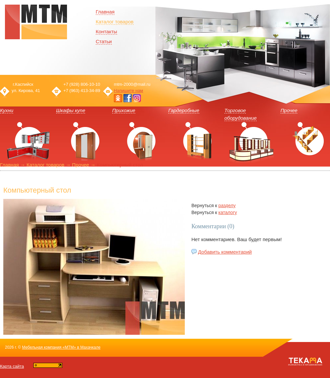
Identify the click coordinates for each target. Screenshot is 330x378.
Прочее (288, 110)
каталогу (227, 212)
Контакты (106, 31)
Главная (9, 165)
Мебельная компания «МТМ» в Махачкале (61, 347)
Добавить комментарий (225, 252)
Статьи (104, 41)
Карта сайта (12, 366)
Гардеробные (183, 110)
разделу (227, 205)
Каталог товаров (115, 21)
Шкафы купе (70, 110)
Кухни (6, 110)
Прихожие (123, 110)
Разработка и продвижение (305, 364)
